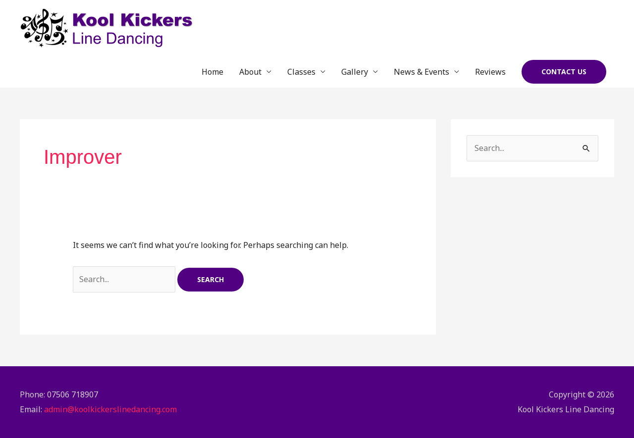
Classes (301, 71)
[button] (564, 72)
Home (212, 71)
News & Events (421, 71)
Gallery (354, 71)
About (250, 71)
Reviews (490, 71)
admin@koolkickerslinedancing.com (110, 409)
